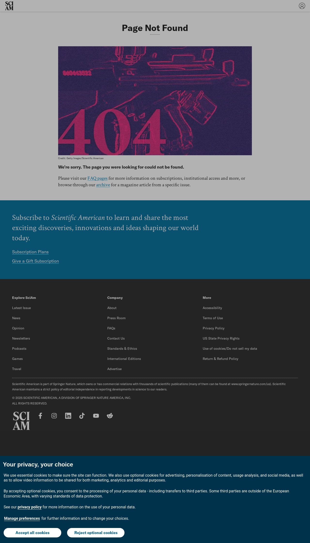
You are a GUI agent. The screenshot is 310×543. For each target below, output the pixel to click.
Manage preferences (22, 518)
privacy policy (30, 507)
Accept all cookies (32, 532)
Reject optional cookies (95, 532)
